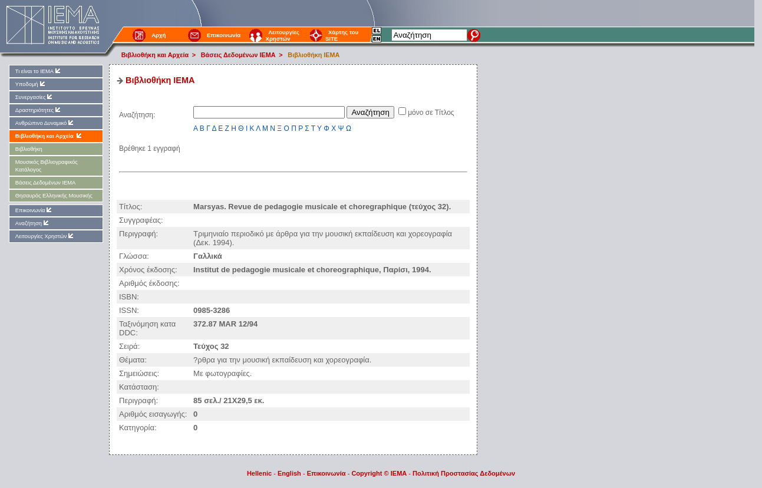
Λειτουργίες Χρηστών (282, 35)
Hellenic (259, 473)
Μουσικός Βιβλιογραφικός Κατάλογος (46, 166)
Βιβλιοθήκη (28, 149)
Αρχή (158, 35)
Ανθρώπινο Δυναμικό (45, 123)
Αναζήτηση (32, 223)
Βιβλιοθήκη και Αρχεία (155, 54)
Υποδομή (31, 84)
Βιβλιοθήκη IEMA (313, 54)
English (289, 473)
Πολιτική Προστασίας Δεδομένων (464, 473)
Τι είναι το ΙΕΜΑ (38, 71)
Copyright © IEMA (379, 473)
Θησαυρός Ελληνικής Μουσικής (54, 196)
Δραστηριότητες (38, 110)
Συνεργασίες (34, 97)
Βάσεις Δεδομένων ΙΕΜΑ (238, 54)
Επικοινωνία (223, 35)
